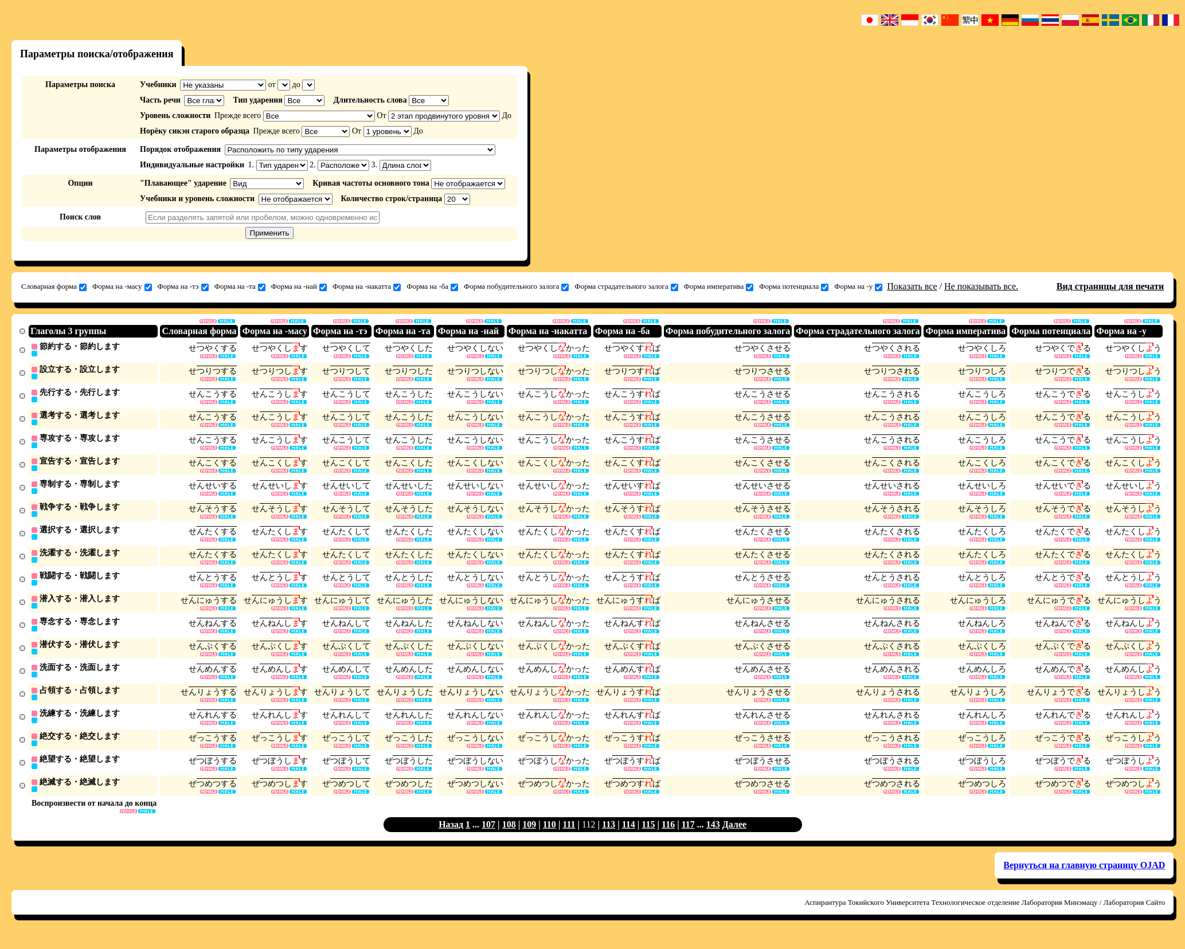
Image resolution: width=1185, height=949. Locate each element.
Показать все (912, 286)
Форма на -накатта (367, 286)
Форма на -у (858, 286)
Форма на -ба (432, 286)
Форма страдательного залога (626, 286)
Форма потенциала (793, 286)
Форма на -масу (122, 286)
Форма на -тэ (183, 286)
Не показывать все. (981, 286)
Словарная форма (54, 286)
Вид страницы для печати (1110, 286)
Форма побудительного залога (516, 286)
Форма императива (718, 286)
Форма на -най (299, 286)
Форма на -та (239, 286)
